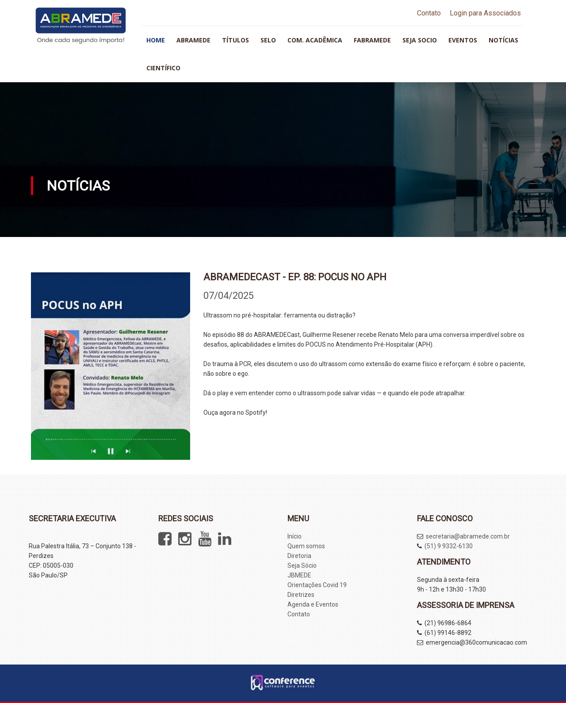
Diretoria (299, 555)
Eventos (462, 40)
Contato (429, 13)
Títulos (235, 40)
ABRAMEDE (193, 40)
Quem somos (306, 546)
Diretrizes (300, 594)
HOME (155, 40)
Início (294, 536)
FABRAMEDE (372, 40)
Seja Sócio (302, 565)
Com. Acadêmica (314, 40)
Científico (163, 68)
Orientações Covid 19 (317, 584)
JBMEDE (299, 575)
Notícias (503, 40)
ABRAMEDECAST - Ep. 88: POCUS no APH (294, 277)
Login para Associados (485, 13)
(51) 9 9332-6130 (448, 546)
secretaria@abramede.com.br (468, 536)
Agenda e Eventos (312, 604)
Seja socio (419, 40)
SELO (268, 40)
